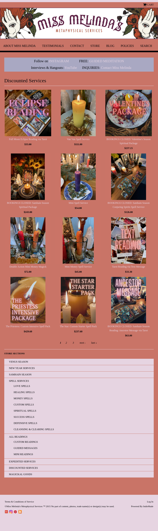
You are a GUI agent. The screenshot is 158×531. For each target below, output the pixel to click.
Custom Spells (24, 404)
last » (94, 342)
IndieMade (148, 506)
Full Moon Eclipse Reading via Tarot (28, 139)
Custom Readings (26, 441)
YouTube (71, 67)
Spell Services (19, 380)
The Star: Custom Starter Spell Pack (78, 326)
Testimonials (53, 46)
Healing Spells (24, 392)
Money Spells (23, 398)
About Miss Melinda (19, 46)
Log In (150, 501)
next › (83, 342)
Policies (127, 46)
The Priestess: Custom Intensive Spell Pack (28, 326)
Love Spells (22, 386)
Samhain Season (20, 374)
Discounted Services (23, 467)
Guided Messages (26, 448)
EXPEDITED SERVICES (22, 461)
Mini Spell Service (78, 202)
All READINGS (18, 436)
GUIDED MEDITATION (106, 61)
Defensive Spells (25, 423)
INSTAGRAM (59, 61)
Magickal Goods (20, 474)
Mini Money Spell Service (78, 266)
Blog (110, 46)
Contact (77, 46)
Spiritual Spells (25, 410)
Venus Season (18, 361)
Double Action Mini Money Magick (27, 266)
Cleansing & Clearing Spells (34, 429)
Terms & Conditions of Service (19, 501)
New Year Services (22, 368)
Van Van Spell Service (78, 139)
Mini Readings (23, 454)
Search (146, 46)
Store (95, 46)
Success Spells (24, 416)
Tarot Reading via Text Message (128, 266)
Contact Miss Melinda (116, 67)
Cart (150, 4)
